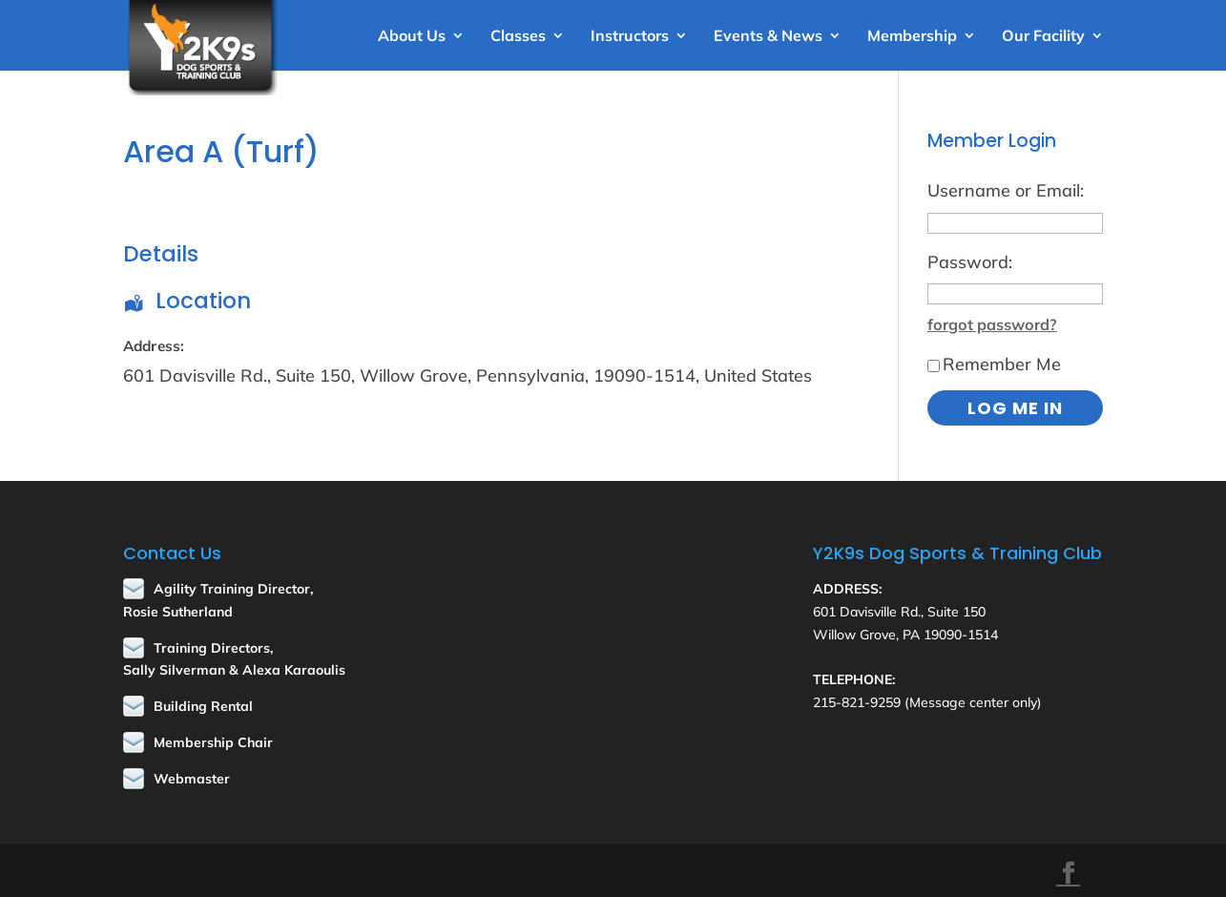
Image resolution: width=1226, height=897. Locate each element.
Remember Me (994, 364)
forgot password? (992, 324)
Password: (969, 262)
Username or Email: (1005, 190)
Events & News (768, 37)
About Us (412, 37)
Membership (912, 37)
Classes (518, 37)
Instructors (630, 37)
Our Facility (1043, 37)
